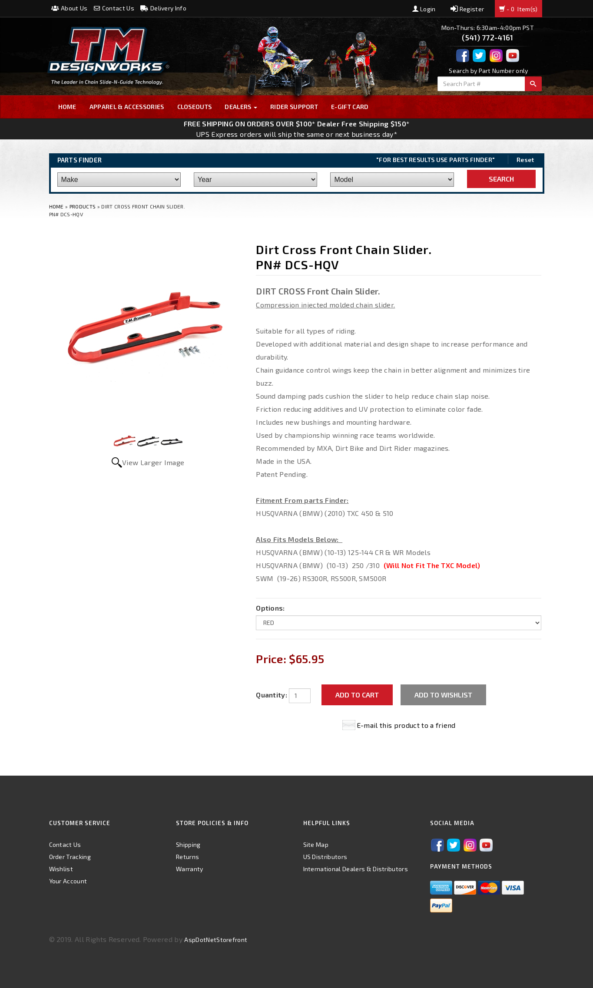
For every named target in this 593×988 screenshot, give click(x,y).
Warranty (189, 868)
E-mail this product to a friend (406, 725)
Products (83, 206)
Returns (187, 856)
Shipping (188, 844)
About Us (69, 8)
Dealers (241, 106)
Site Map (316, 844)
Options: (270, 608)
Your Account (68, 881)
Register (467, 9)
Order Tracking (70, 856)
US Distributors (325, 856)
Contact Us (114, 8)
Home (67, 106)
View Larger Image (153, 462)
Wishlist (61, 868)
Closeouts (194, 106)
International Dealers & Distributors (355, 868)
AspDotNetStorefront (215, 939)
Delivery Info (163, 8)
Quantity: (271, 695)
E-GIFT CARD (350, 106)
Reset (525, 159)
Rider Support (294, 106)
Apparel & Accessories (126, 106)
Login (424, 9)
